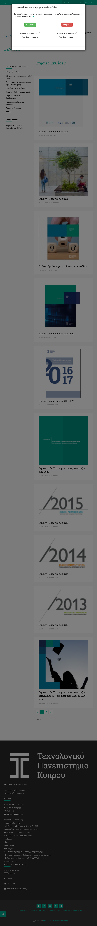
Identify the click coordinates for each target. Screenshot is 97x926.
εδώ (35, 16)
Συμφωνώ (30, 25)
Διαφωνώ (67, 25)
